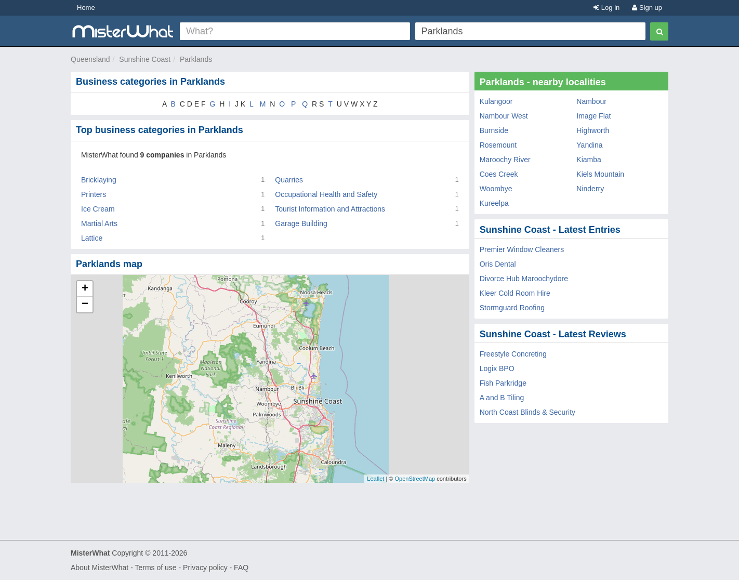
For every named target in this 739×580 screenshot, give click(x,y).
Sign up (647, 7)
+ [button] (85, 289)
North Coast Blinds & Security (527, 412)
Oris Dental (498, 264)
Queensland (90, 59)
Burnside (494, 130)
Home (86, 7)
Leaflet (375, 479)
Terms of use (155, 567)
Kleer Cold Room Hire (515, 293)
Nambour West (504, 116)
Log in (606, 7)
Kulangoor (496, 101)
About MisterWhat (99, 567)
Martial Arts (99, 223)
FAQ (241, 567)
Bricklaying (98, 180)
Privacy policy (205, 567)
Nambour (591, 101)
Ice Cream (98, 209)
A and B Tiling (502, 397)
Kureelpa (494, 203)
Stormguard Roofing (512, 308)
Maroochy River (505, 159)
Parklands (196, 59)
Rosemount (498, 145)
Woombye (496, 188)
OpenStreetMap (414, 479)
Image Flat (593, 116)
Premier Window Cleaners (522, 249)
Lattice (91, 238)
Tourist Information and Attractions (330, 209)
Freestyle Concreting (513, 354)
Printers (93, 194)
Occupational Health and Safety (326, 194)
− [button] (85, 304)
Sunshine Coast (144, 59)
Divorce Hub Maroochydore (524, 278)
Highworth (592, 130)
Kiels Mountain (600, 174)
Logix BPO (497, 368)
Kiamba (588, 159)
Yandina (589, 145)
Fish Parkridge (503, 383)
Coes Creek (499, 174)
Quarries (289, 180)
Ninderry (590, 188)
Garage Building (301, 223)
